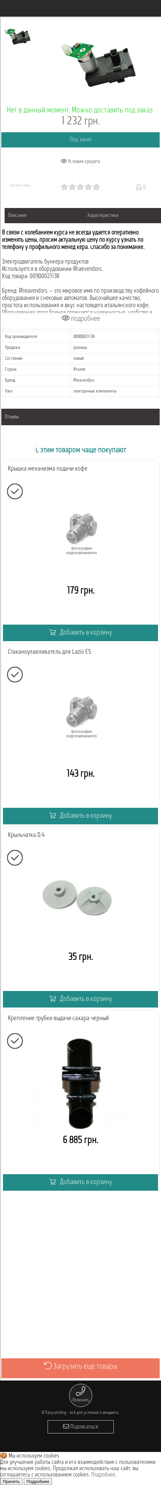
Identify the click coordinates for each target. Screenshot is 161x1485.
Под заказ (81, 140)
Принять (11, 1481)
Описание (17, 215)
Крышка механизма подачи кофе (48, 469)
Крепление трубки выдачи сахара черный (58, 1018)
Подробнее (103, 1475)
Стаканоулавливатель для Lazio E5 (49, 652)
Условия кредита (80, 161)
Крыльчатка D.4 (26, 835)
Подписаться (80, 1426)
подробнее (80, 318)
